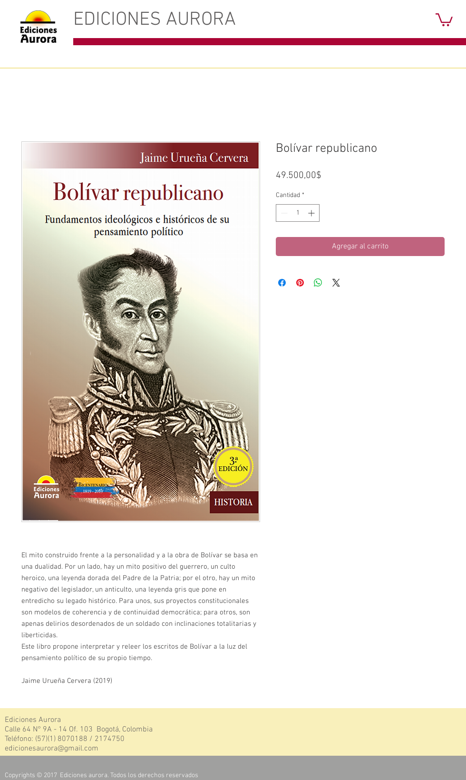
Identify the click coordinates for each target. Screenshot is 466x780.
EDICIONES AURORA (154, 20)
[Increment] (312, 213)
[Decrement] (283, 213)
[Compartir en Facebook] (282, 282)
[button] (444, 19)
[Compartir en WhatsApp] (318, 282)
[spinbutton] (297, 213)
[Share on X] (336, 282)
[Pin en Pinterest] (300, 282)
